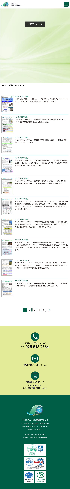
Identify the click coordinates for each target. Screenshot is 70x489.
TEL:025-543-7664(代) (28, 426)
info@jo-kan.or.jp (36, 429)
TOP (2, 85)
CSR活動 (10, 85)
